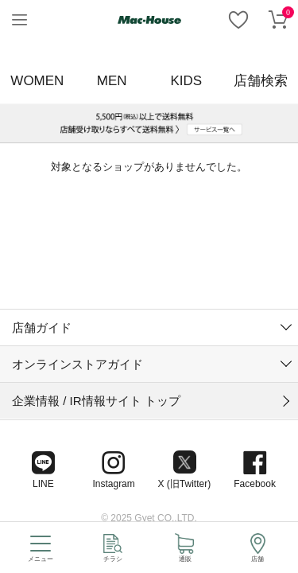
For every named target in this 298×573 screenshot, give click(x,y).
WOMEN (37, 80)
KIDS (187, 80)
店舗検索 (261, 80)
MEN (112, 80)
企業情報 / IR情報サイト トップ (96, 282)
